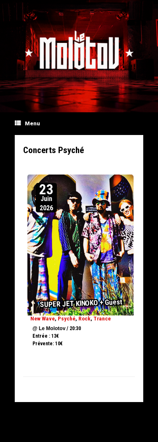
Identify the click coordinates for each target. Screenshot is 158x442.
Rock (84, 318)
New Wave (42, 318)
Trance (102, 318)
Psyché (66, 318)
